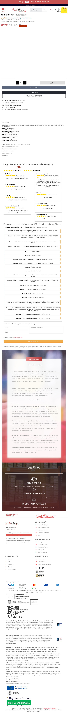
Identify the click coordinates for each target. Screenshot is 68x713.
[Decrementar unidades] (17, 82)
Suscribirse (19, 535)
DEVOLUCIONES (34, 359)
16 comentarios (16, 170)
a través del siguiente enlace (42, 374)
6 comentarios (37, 170)
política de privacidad (17, 337)
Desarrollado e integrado (49, 708)
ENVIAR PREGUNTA (33, 341)
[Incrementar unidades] (24, 82)
